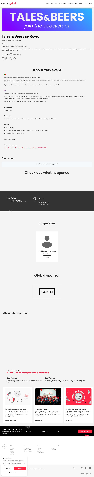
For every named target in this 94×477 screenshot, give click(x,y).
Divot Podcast (40, 452)
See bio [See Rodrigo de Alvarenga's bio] (47, 257)
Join (46, 3)
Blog (38, 449)
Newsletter (39, 448)
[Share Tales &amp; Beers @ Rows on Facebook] (3, 58)
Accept (20, 468)
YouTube (39, 451)
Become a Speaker (28, 451)
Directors (12, 454)
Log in (90, 3)
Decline (8, 468)
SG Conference (27, 448)
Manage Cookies (14, 473)
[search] (86, 3)
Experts (11, 449)
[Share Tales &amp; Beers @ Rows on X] (6, 58)
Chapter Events (27, 449)
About (81, 3)
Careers (52, 448)
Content (62, 3)
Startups (12, 451)
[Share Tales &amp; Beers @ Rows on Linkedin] (10, 58)
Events (53, 3)
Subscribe (84, 431)
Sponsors (12, 452)
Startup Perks (72, 3)
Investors (12, 448)
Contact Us (53, 449)
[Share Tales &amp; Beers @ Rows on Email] (14, 58)
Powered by (86, 474)
